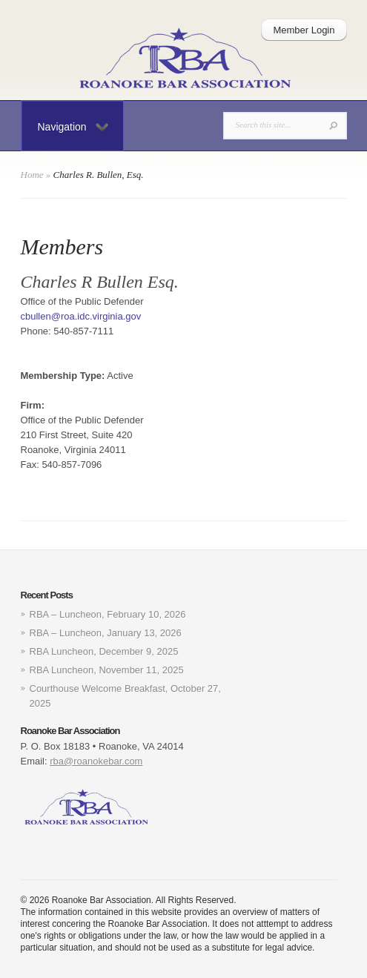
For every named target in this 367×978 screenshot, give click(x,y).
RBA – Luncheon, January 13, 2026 (106, 632)
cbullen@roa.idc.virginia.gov (81, 316)
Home (32, 174)
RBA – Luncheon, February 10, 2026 (108, 614)
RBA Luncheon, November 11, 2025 (107, 669)
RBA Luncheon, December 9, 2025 (104, 651)
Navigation (73, 127)
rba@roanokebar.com (96, 761)
